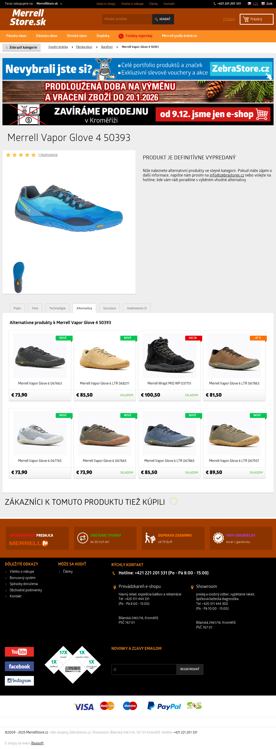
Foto (35, 308)
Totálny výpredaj (138, 36)
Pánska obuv (16, 36)
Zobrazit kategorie (23, 48)
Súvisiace (109, 308)
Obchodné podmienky (26, 590)
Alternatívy (84, 308)
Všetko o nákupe (132, 4)
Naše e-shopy (106, 4)
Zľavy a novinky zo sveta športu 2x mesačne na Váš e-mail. (153, 658)
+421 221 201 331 (229, 3)
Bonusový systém (23, 578)
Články (153, 4)
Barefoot (107, 47)
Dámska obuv (46, 36)
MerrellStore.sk (47, 3)
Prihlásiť (229, 19)
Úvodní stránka (58, 47)
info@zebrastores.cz (227, 176)
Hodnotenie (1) (137, 308)
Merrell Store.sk (28, 18)
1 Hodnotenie (48, 155)
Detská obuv (77, 36)
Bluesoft (37, 743)
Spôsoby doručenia (24, 584)
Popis (17, 308)
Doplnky (103, 36)
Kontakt (169, 4)
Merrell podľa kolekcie (179, 36)
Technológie (57, 308)
